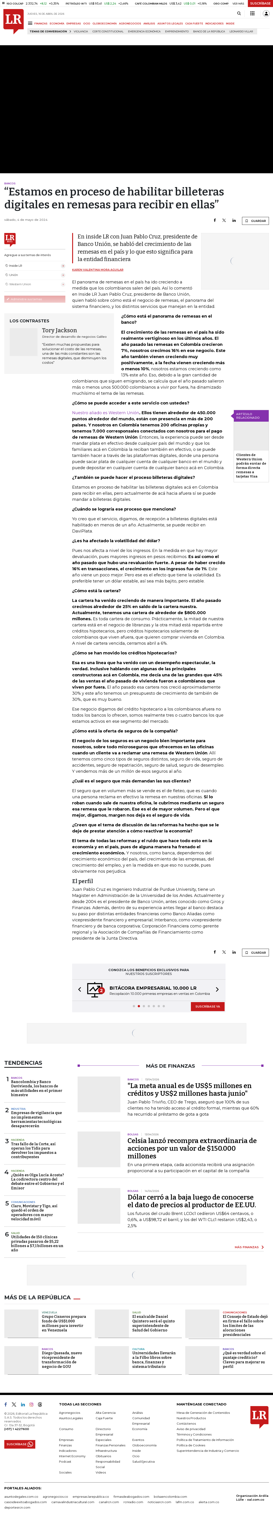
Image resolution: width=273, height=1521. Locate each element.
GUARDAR (255, 221)
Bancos (16, 1077)
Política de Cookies (191, 1445)
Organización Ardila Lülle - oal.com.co (252, 1497)
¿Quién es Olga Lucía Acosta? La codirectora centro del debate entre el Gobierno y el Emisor (37, 1181)
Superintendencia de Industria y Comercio (208, 1450)
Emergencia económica (144, 31)
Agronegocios (69, 1412)
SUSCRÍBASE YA (207, 1006)
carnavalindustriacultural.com (72, 1502)
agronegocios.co (55, 1496)
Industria (18, 1108)
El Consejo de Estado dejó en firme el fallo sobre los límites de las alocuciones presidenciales (245, 1325)
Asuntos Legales (71, 1418)
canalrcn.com (109, 1502)
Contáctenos (186, 1423)
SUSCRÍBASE (260, 3)
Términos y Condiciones (194, 1434)
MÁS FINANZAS (247, 1247)
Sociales (65, 1472)
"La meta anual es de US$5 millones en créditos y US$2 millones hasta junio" (190, 1090)
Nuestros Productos (191, 1418)
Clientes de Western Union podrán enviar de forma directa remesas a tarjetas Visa (251, 465)
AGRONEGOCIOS (130, 23)
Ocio (136, 1456)
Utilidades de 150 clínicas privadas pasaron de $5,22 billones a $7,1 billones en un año (37, 1243)
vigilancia (81, 31)
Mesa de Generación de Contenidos (203, 1412)
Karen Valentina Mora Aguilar (97, 269)
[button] (78, 990)
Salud (15, 1233)
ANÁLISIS (149, 23)
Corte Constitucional (108, 31)
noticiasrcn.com (159, 1502)
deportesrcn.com (17, 1507)
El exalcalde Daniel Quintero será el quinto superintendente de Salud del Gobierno (153, 1323)
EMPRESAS (73, 23)
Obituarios (103, 1456)
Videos (101, 1472)
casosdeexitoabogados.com (25, 1502)
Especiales (103, 1440)
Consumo (66, 1429)
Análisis (137, 1412)
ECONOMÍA (57, 23)
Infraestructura (106, 1450)
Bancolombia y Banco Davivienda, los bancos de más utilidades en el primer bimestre (36, 1088)
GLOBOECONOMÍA (105, 23)
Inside (136, 1450)
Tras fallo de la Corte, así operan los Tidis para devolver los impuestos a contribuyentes (34, 1150)
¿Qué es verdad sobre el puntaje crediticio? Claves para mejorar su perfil (244, 1360)
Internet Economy (72, 1456)
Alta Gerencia (106, 1412)
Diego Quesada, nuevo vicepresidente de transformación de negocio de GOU (62, 1360)
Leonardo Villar (241, 31)
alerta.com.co (209, 1502)
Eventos (138, 1440)
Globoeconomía (144, 1445)
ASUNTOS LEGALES (170, 23)
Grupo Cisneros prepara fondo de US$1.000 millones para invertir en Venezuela (64, 1323)
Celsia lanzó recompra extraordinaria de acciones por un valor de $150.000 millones (192, 1148)
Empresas (66, 1440)
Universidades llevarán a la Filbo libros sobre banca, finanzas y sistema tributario (154, 1360)
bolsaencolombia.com (170, 1496)
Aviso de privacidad (191, 1429)
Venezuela (49, 1312)
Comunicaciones (23, 1202)
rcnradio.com (133, 1502)
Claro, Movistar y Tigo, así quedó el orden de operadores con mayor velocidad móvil (34, 1212)
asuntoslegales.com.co (21, 1496)
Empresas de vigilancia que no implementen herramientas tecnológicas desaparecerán (36, 1119)
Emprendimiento (177, 31)
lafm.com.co (185, 1502)
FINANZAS (40, 23)
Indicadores (67, 1450)
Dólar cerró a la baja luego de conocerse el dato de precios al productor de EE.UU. (192, 1201)
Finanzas (65, 1445)
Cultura (138, 1349)
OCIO (86, 23)
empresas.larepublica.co (91, 1496)
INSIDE (230, 23)
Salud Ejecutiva (143, 1461)
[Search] (239, 13)
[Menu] (30, 23)
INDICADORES (214, 23)
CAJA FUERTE (194, 23)
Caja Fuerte (104, 1418)
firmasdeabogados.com (131, 1496)
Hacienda (17, 1139)
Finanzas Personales (110, 1445)
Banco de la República (209, 31)
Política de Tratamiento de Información (205, 1440)
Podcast (65, 1461)
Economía (139, 1429)
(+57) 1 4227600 (16, 1429)
